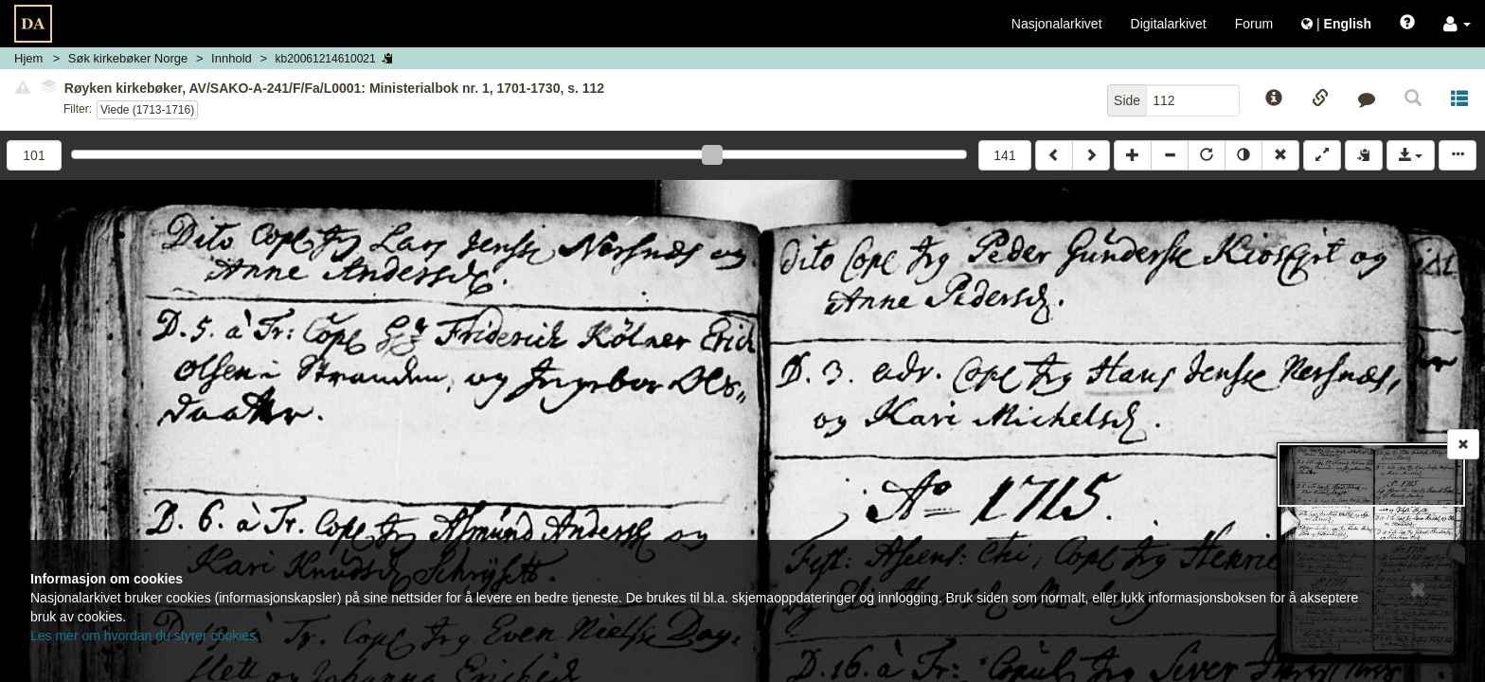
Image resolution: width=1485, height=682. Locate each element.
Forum (1254, 23)
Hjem (28, 58)
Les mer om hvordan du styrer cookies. (144, 635)
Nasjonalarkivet (1056, 23)
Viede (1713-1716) (147, 110)
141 (1004, 155)
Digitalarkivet (1169, 23)
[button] (1457, 23)
